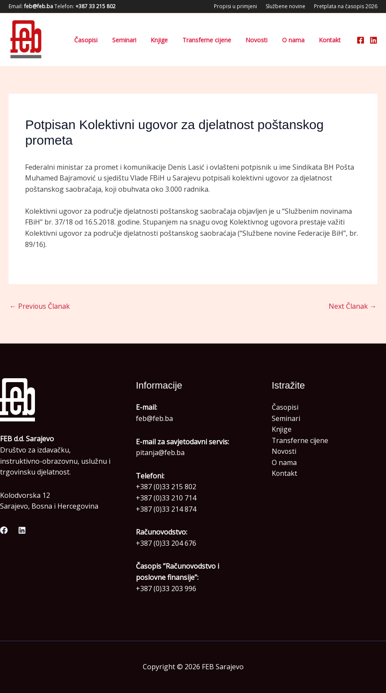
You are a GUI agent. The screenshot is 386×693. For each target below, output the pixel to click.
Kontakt (334, 40)
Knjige (197, 40)
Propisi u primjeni (235, 6)
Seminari (170, 40)
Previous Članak (39, 306)
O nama (306, 40)
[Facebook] (360, 40)
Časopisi (140, 40)
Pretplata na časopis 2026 (345, 6)
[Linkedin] (373, 40)
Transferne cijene (236, 40)
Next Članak (353, 306)
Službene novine (285, 6)
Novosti (278, 40)
